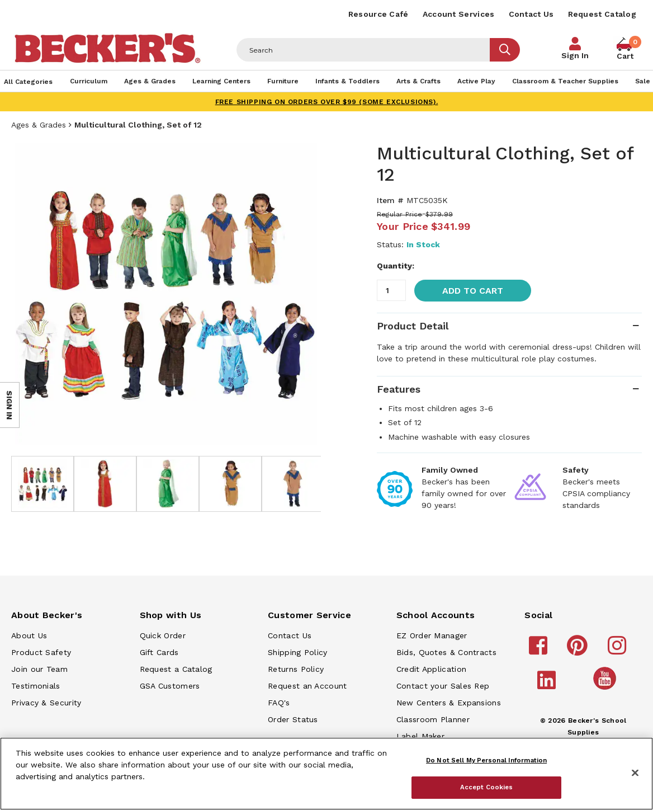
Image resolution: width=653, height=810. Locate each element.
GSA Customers (170, 685)
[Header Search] (363, 50)
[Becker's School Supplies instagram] (619, 650)
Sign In (575, 55)
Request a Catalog (176, 669)
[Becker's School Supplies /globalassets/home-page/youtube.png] (607, 689)
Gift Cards (159, 652)
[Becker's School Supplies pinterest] (579, 650)
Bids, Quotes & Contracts (446, 652)
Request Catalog (602, 14)
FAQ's (279, 702)
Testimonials (35, 685)
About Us (29, 635)
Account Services (459, 14)
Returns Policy (296, 669)
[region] (326, 773)
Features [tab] (398, 389)
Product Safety (41, 652)
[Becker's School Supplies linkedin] (548, 685)
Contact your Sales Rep (443, 685)
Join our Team (39, 669)
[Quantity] (391, 290)
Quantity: (395, 265)
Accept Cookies (486, 787)
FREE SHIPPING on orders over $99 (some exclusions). (326, 102)
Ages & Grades (38, 124)
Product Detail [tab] (412, 326)
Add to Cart (472, 290)
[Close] (635, 773)
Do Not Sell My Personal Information (486, 760)
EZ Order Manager (431, 635)
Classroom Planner (433, 719)
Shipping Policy (298, 652)
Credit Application (431, 669)
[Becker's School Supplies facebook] (540, 650)
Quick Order (163, 635)
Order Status (293, 719)
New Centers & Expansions (448, 702)
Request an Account (307, 685)
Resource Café (378, 14)
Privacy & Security (46, 702)
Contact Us (531, 14)
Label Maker (420, 736)
